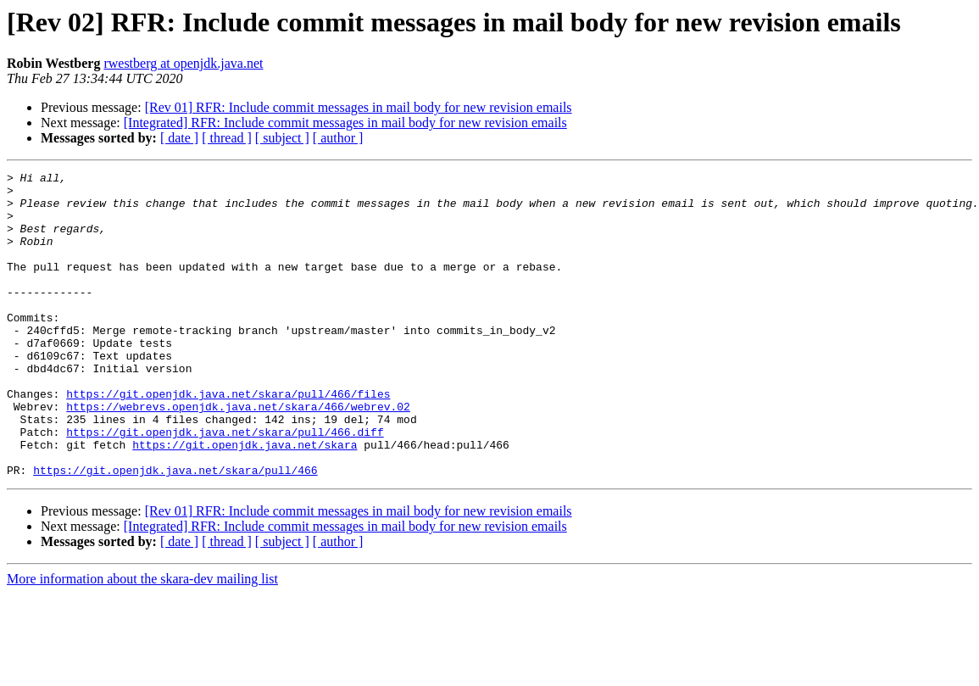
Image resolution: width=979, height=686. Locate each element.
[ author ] (338, 138)
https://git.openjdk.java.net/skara (244, 500)
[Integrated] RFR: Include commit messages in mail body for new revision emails (345, 122)
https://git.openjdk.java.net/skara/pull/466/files (228, 439)
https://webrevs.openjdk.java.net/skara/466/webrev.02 (238, 454)
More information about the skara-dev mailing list (142, 640)
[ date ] (179, 138)
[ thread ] (227, 138)
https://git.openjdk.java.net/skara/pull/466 (175, 530)
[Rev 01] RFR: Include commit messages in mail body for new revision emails (358, 107)
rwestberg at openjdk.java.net (183, 63)
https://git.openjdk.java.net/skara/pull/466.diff (224, 485)
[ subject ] (282, 138)
